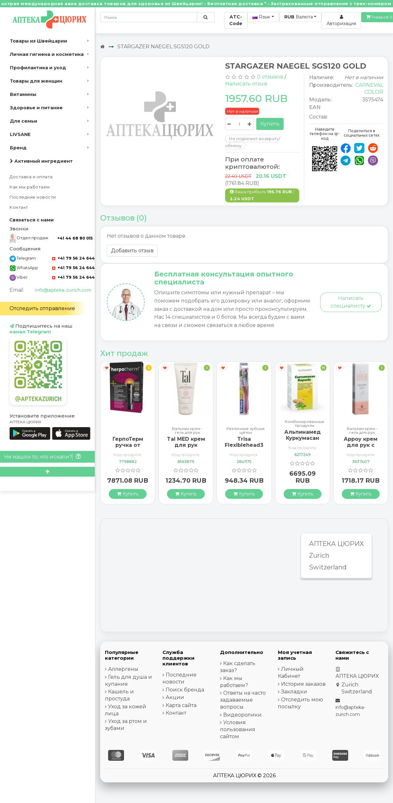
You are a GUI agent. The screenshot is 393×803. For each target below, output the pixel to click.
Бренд (18, 148)
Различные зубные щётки (245, 430)
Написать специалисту (350, 302)
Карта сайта (181, 705)
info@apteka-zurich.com (63, 290)
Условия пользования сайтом (237, 729)
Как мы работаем (30, 187)
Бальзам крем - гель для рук (187, 430)
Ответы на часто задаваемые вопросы (243, 700)
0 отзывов (270, 77)
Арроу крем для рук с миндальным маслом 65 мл (360, 448)
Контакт (19, 207)
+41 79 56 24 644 (73, 258)
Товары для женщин (36, 81)
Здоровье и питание (36, 108)
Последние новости (33, 197)
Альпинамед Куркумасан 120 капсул (302, 438)
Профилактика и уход (38, 68)
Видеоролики (242, 715)
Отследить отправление (42, 308)
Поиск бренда (185, 690)
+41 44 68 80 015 (75, 238)
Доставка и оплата (31, 176)
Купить (269, 124)
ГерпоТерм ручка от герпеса (128, 445)
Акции (175, 697)
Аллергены (123, 669)
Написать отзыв (246, 84)
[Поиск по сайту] (205, 17)
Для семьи (23, 121)
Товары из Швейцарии (38, 41)
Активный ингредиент (41, 161)
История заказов (303, 684)
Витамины (23, 94)
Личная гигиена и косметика (47, 54)
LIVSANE (20, 134)
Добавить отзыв (132, 251)
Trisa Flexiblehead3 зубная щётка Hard (244, 448)
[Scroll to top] (47, 472)
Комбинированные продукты (304, 423)
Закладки (294, 692)
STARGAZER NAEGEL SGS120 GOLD (163, 47)
